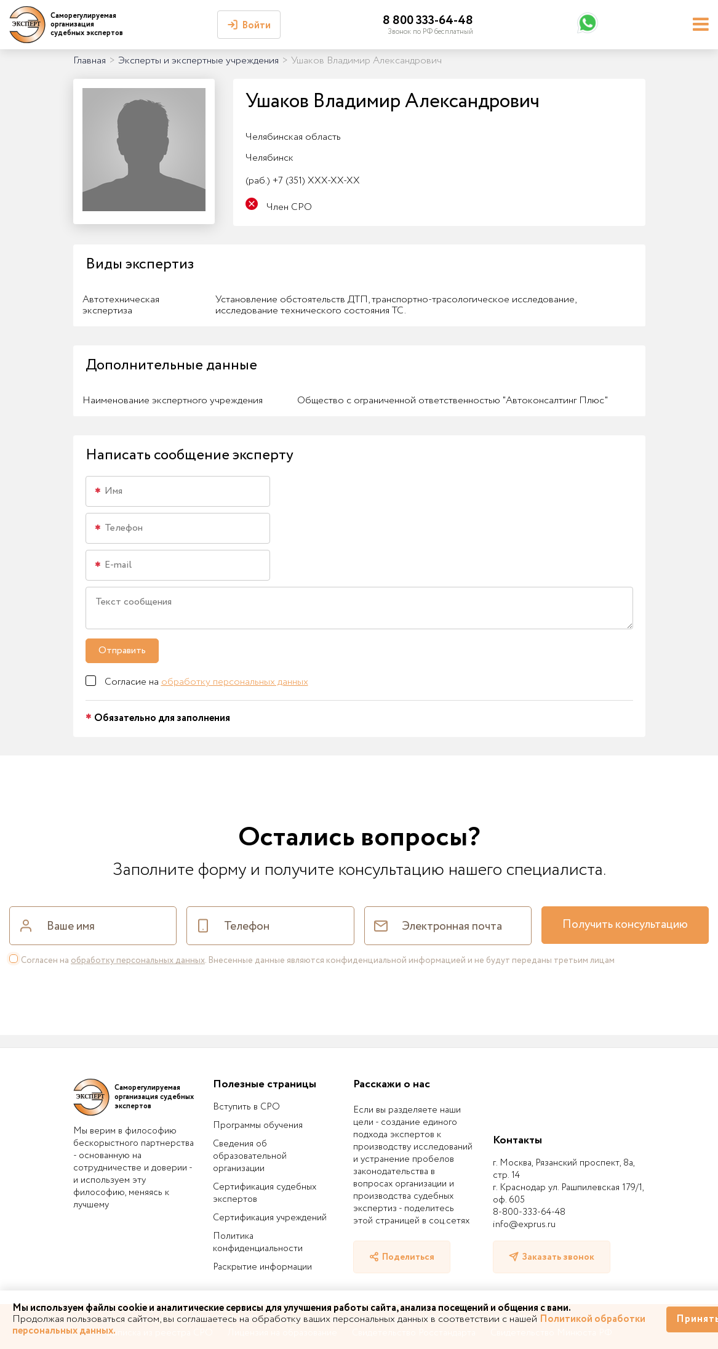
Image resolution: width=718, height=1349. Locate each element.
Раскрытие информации (262, 1267)
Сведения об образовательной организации (250, 1156)
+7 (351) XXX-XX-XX (302, 181)
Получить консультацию (625, 924)
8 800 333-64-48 (428, 21)
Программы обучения (258, 1125)
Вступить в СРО (246, 1107)
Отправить (122, 650)
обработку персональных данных (234, 682)
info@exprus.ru (524, 1224)
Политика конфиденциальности (258, 1242)
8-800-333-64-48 (529, 1212)
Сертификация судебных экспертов (264, 1193)
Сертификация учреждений (270, 1218)
